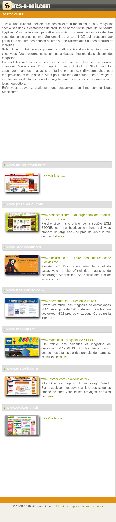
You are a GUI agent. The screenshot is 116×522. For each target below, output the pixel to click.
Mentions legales (67, 506)
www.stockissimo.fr (23, 247)
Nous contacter (92, 506)
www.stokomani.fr (22, 407)
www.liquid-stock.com (26, 165)
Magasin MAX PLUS (80, 340)
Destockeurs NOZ (85, 300)
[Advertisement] (57, 130)
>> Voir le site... (54, 175)
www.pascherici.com (24, 204)
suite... (62, 236)
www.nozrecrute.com (25, 290)
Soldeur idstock (78, 379)
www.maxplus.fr (20, 329)
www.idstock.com (22, 368)
